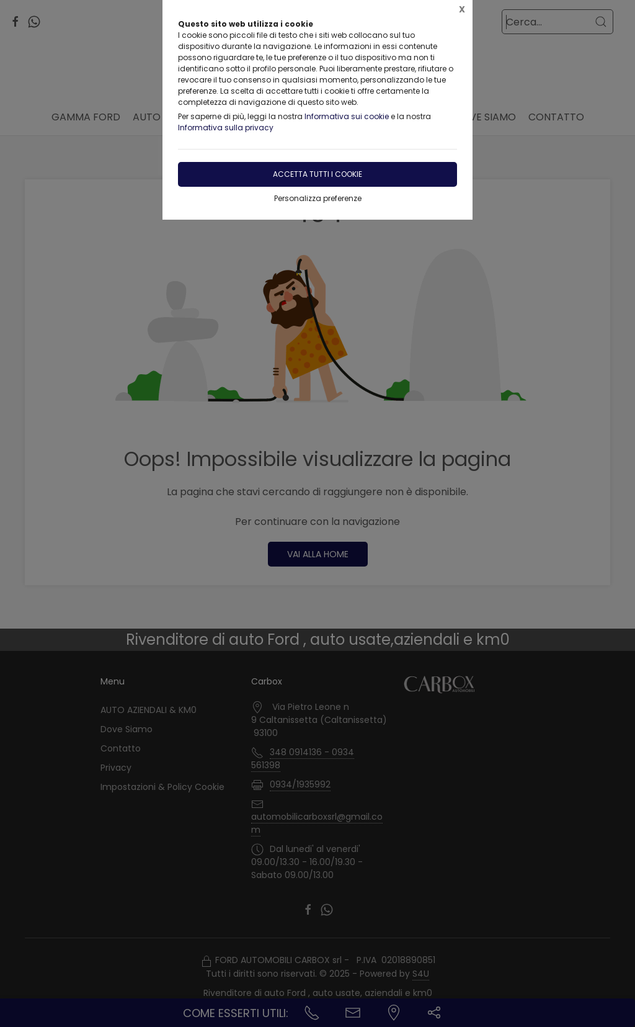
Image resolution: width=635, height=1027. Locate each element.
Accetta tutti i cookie (317, 174)
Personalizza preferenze (318, 198)
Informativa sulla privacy (225, 127)
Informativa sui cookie (346, 116)
